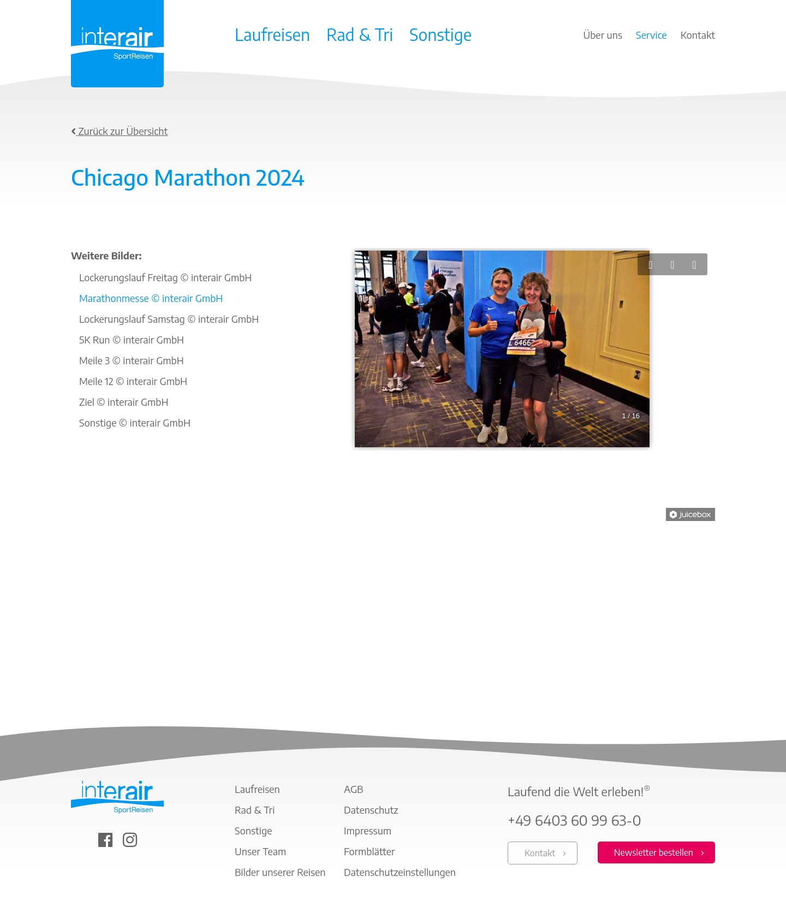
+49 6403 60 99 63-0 (574, 820)
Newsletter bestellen (653, 852)
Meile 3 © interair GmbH (131, 360)
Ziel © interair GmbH (123, 401)
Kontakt (540, 853)
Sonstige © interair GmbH (134, 422)
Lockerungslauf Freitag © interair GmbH (165, 277)
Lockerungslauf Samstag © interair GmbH (169, 318)
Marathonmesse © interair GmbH (151, 298)
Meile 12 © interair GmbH (133, 381)
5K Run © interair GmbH (131, 339)
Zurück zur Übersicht (119, 131)
